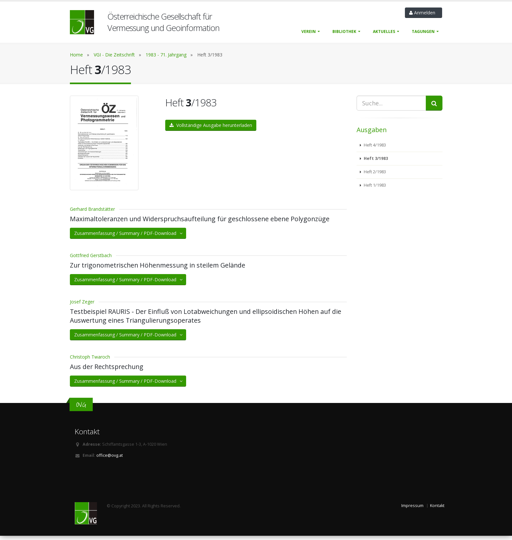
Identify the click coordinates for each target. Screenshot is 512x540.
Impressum (412, 510)
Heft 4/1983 (374, 145)
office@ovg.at (109, 459)
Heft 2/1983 (374, 172)
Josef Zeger (82, 306)
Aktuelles (384, 31)
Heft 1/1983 (374, 185)
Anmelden (423, 12)
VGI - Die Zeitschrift (114, 55)
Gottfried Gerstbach (91, 259)
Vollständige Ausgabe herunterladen (210, 125)
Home (76, 55)
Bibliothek (344, 31)
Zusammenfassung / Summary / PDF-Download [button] (129, 237)
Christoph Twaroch (90, 361)
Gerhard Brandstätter (92, 213)
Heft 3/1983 (375, 158)
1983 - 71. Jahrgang (166, 55)
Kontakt (437, 510)
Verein (308, 31)
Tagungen (423, 31)
